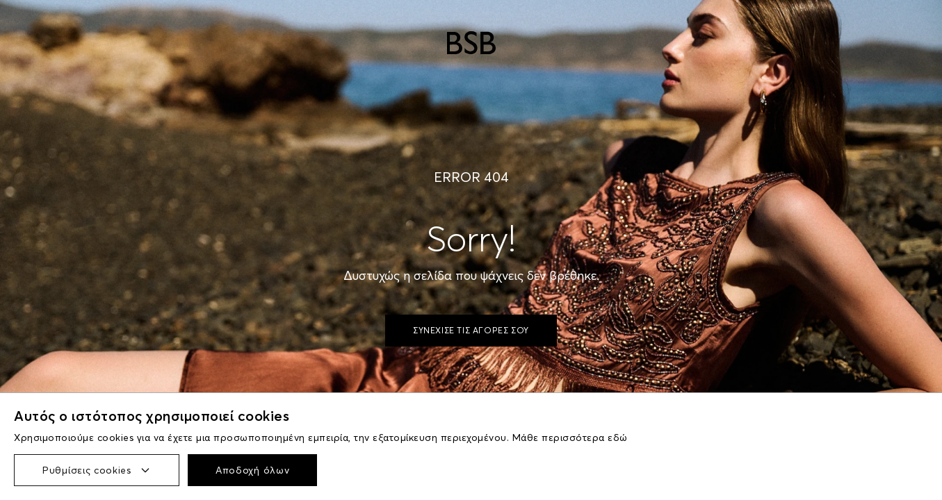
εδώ (618, 437)
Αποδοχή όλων (252, 470)
